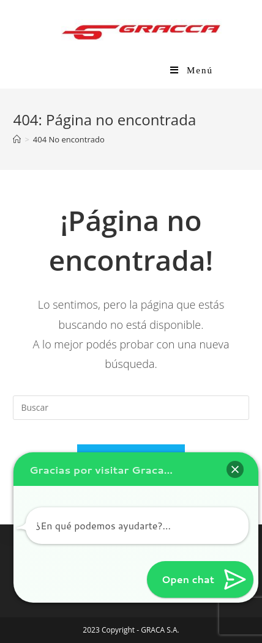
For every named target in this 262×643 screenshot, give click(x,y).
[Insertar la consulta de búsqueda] (131, 407)
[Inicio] (17, 139)
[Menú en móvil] (191, 70)
